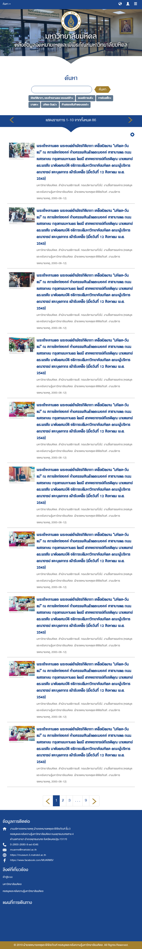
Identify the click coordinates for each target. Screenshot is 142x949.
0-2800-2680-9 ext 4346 (24, 844)
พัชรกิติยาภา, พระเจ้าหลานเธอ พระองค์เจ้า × (51, 98)
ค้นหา (102, 89)
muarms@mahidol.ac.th (23, 849)
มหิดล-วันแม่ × (50, 105)
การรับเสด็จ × (104, 98)
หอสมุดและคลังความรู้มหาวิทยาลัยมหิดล (23, 891)
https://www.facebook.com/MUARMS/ (32, 860)
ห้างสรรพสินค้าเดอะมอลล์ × (75, 105)
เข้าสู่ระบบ (7, 877)
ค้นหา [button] (7, 4)
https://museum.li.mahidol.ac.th (28, 855)
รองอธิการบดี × (85, 98)
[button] (120, 3)
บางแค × (34, 105)
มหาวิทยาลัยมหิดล (12, 884)
